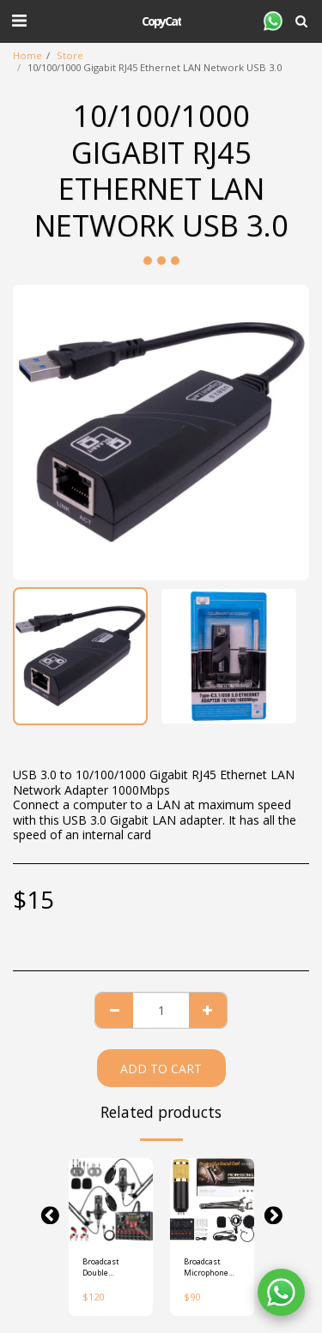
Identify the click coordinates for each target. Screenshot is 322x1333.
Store (70, 55)
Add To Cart (161, 1068)
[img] (111, 1200)
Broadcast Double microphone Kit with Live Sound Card (105, 1267)
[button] (18, 20)
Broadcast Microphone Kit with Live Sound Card (207, 1267)
